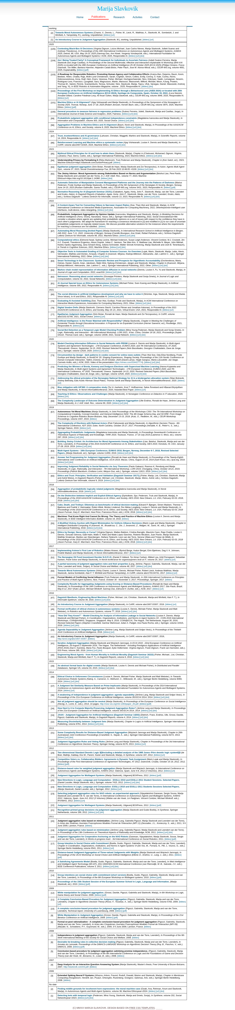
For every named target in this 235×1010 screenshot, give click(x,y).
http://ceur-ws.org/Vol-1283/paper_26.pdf (119, 704)
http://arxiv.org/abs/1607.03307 (72, 639)
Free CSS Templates (142, 1008)
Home (80, 17)
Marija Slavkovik (117, 8)
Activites (137, 17)
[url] (113, 35)
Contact (154, 17)
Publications (98, 16)
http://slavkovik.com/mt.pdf (75, 967)
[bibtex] (107, 35)
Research (119, 17)
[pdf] (86, 70)
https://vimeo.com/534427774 (128, 362)
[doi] (142, 56)
